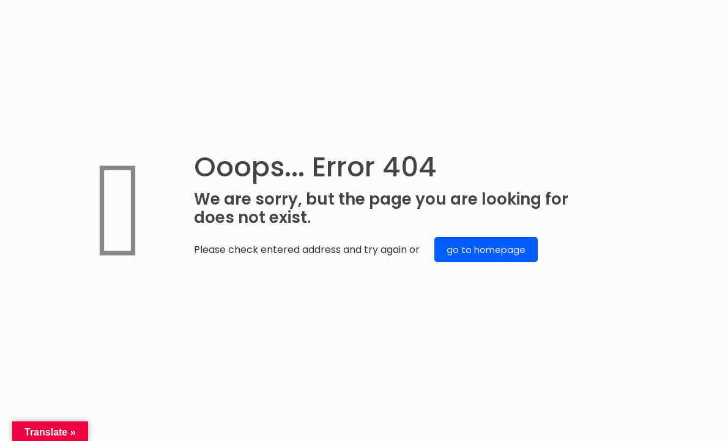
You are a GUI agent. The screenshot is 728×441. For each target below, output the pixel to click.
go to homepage (486, 249)
